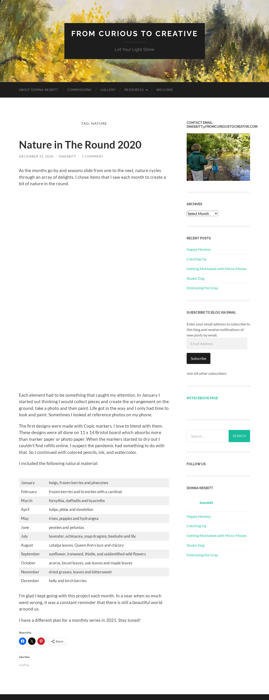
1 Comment (92, 156)
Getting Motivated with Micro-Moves (217, 268)
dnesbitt (67, 156)
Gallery (108, 90)
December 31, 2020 (36, 156)
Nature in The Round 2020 (80, 144)
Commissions (79, 90)
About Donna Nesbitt (38, 90)
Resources (134, 90)
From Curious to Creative (134, 33)
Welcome (164, 90)
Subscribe (198, 358)
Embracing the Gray (202, 288)
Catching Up (196, 259)
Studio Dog (195, 278)
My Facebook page (202, 398)
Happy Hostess (199, 249)
